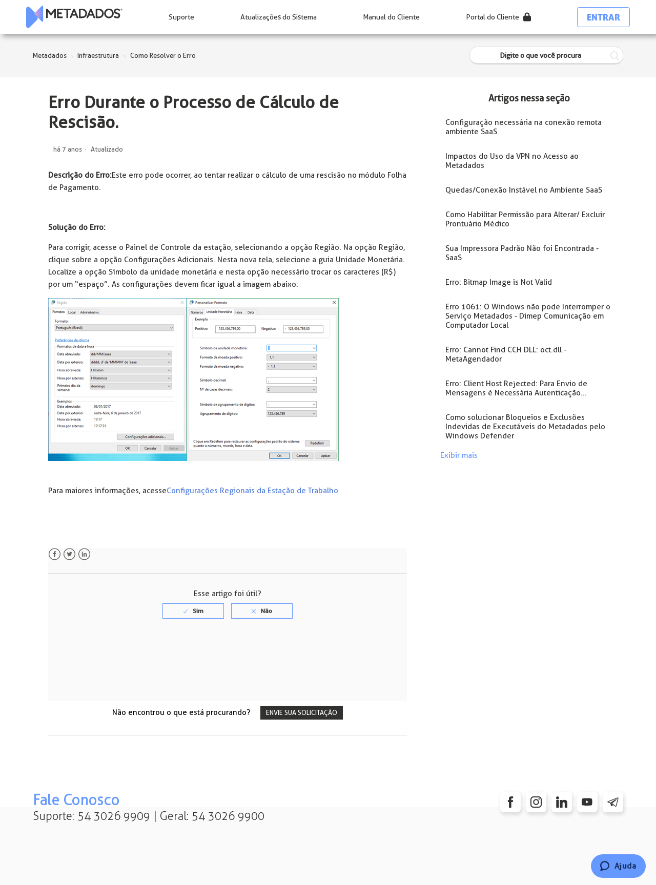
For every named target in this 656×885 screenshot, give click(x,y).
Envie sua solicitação (301, 713)
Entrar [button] (603, 17)
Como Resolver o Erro (163, 55)
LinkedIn (84, 554)
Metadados (50, 55)
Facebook (54, 554)
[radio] (193, 611)
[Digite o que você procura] (546, 56)
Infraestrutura (98, 55)
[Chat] (618, 866)
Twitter (69, 554)
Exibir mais (459, 455)
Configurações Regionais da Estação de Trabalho (252, 490)
